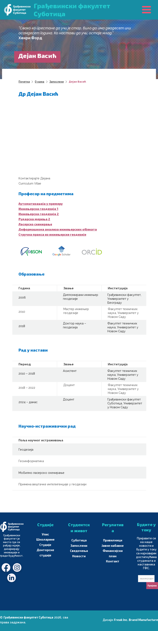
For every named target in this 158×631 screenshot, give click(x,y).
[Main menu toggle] (146, 9)
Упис (45, 534)
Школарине (45, 539)
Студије (45, 544)
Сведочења (79, 551)
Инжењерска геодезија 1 (38, 208)
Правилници (112, 540)
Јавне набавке (113, 545)
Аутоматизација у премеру (40, 203)
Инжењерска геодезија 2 (38, 214)
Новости (79, 556)
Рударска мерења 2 (34, 219)
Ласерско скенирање (35, 224)
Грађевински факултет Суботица (28, 617)
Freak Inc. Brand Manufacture (136, 619)
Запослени (79, 545)
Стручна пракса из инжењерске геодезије (52, 234)
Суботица (79, 540)
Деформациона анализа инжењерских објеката (57, 229)
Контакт (112, 561)
